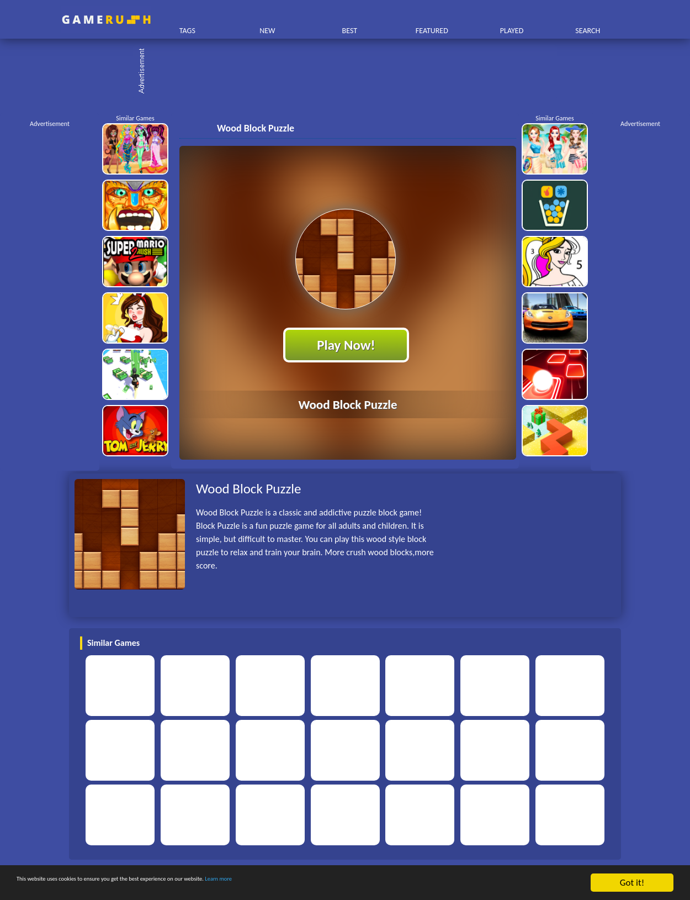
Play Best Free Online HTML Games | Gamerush (106, 19)
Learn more (345, 883)
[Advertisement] (350, 72)
